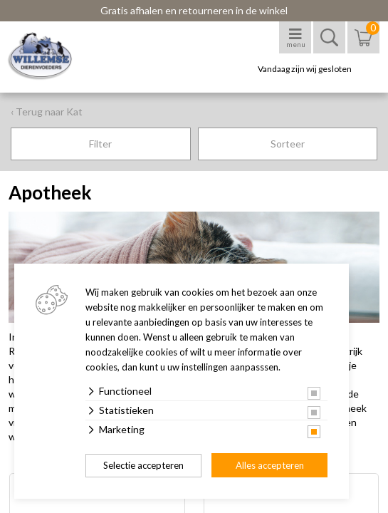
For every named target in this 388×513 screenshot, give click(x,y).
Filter (100, 144)
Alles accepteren (270, 465)
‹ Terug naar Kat (47, 111)
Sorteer (288, 144)
